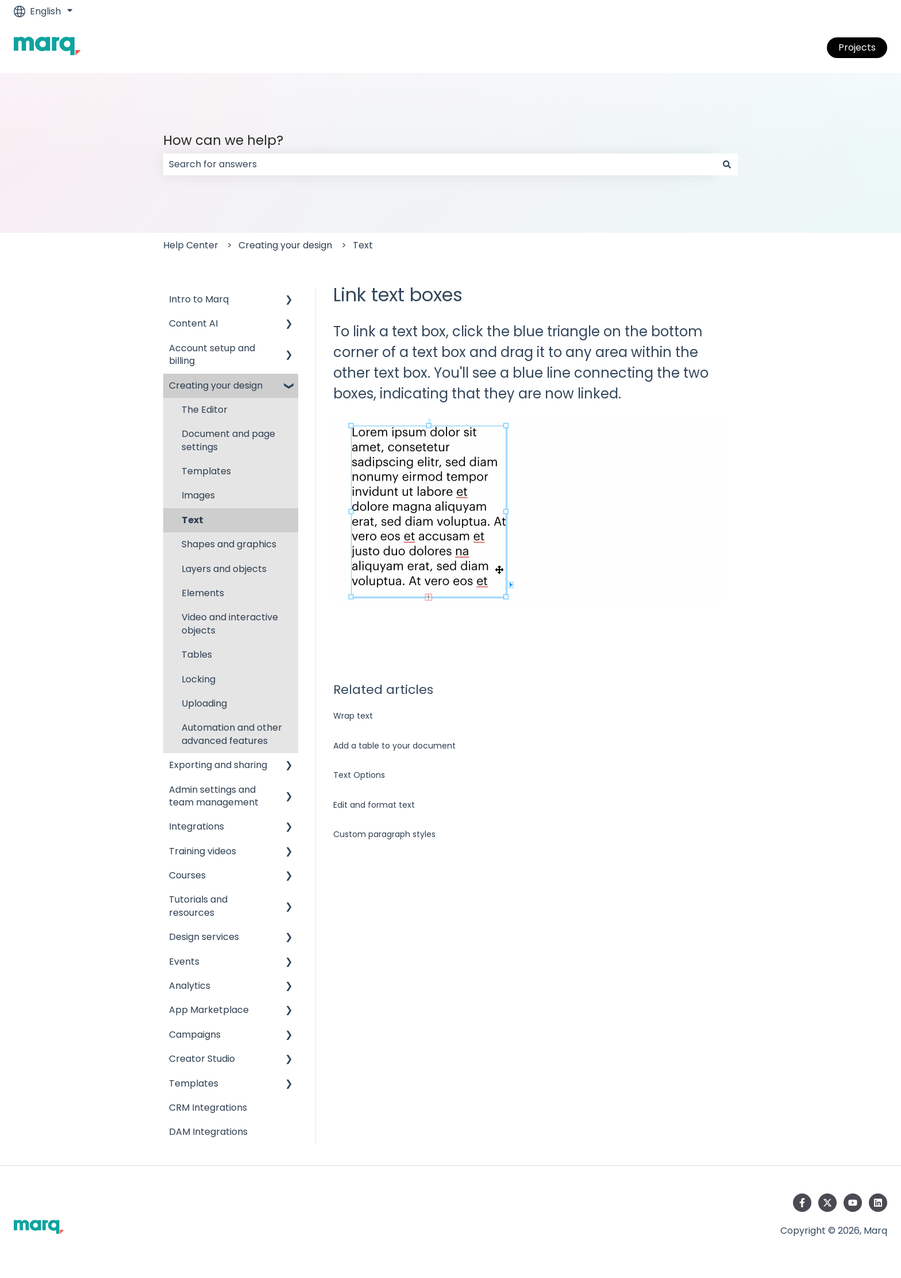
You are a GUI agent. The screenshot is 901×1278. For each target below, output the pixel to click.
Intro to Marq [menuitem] (199, 299)
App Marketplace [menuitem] (209, 1009)
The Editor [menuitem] (205, 409)
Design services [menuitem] (204, 936)
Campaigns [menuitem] (195, 1034)
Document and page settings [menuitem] (228, 440)
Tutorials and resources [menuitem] (198, 906)
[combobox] (439, 164)
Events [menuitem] (184, 961)
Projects (857, 47)
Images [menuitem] (198, 495)
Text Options (359, 775)
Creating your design (285, 245)
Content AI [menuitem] (193, 323)
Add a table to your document (394, 745)
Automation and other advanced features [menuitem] (232, 734)
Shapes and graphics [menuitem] (229, 544)
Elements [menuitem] (203, 593)
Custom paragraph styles (384, 834)
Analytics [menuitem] (189, 985)
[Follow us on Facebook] (802, 1202)
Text (363, 245)
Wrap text (353, 715)
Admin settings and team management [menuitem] (214, 796)
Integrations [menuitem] (196, 826)
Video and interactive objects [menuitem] (230, 623)
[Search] (727, 164)
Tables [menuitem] (197, 654)
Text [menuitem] (192, 520)
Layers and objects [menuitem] (224, 568)
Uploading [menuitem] (204, 703)
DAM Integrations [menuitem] (208, 1131)
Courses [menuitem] (187, 875)
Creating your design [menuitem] (216, 385)
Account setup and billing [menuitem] (212, 354)
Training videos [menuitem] (202, 851)
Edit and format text (374, 805)
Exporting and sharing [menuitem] (218, 765)
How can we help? (223, 140)
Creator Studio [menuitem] (202, 1058)
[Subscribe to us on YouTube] (853, 1202)
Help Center (190, 245)
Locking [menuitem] (198, 679)
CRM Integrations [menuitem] (208, 1107)
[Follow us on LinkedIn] (878, 1202)
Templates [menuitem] (206, 471)
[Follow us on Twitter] (827, 1202)
